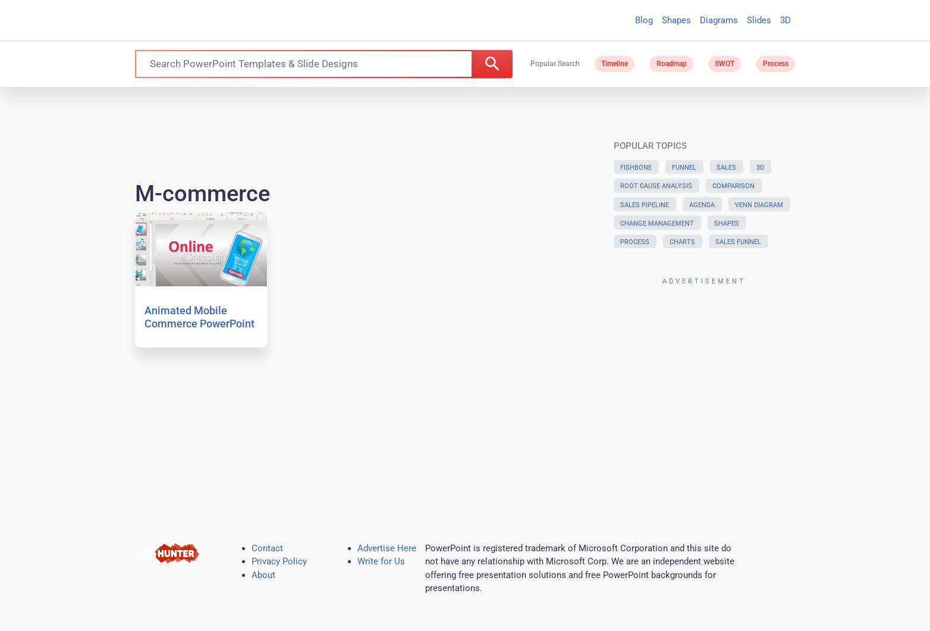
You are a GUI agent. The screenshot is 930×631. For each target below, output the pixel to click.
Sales (726, 167)
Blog (644, 20)
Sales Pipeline (644, 205)
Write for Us (381, 561)
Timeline (614, 64)
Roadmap (671, 64)
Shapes (676, 20)
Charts (682, 242)
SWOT (724, 64)
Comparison (733, 186)
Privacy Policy (279, 561)
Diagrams (719, 20)
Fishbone (636, 167)
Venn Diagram (759, 205)
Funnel (684, 167)
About (263, 575)
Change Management (657, 223)
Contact (267, 548)
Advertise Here (386, 548)
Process (775, 64)
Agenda (702, 205)
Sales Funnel (738, 242)
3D (785, 20)
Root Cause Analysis (656, 186)
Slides (759, 20)
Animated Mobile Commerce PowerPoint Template (199, 323)
